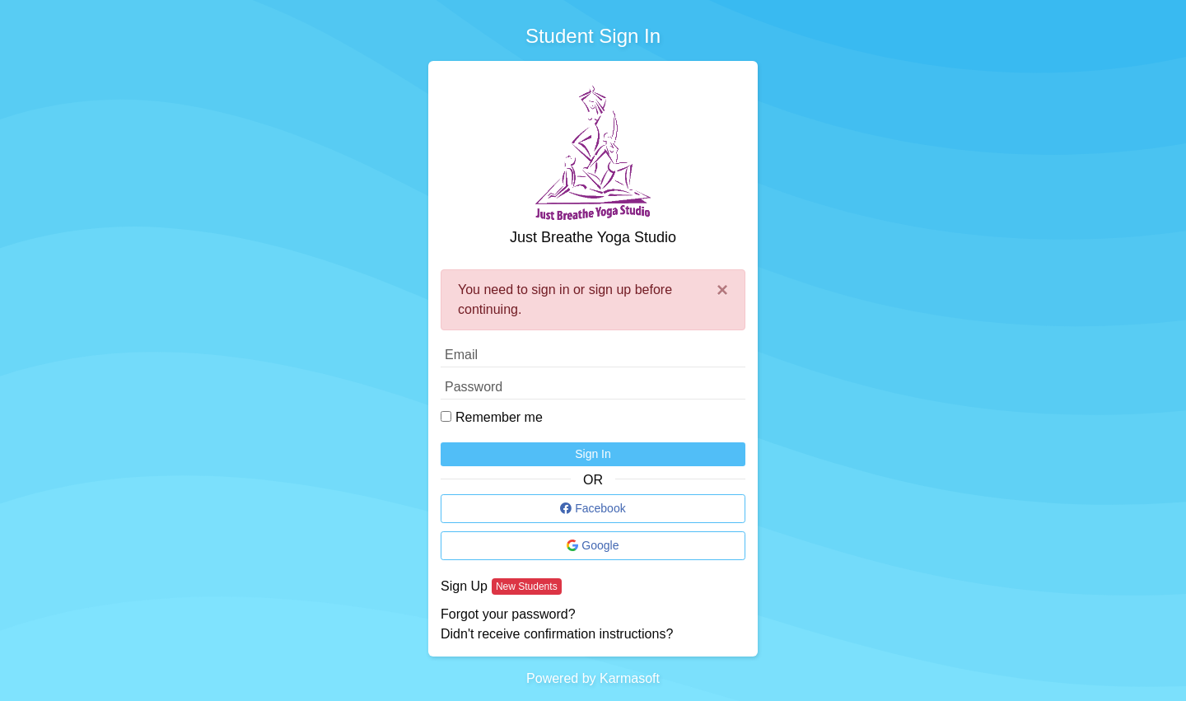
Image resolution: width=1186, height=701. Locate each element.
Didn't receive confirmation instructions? (557, 634)
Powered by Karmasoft (593, 678)
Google (593, 545)
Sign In (593, 453)
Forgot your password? (508, 614)
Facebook (592, 508)
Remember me (499, 417)
